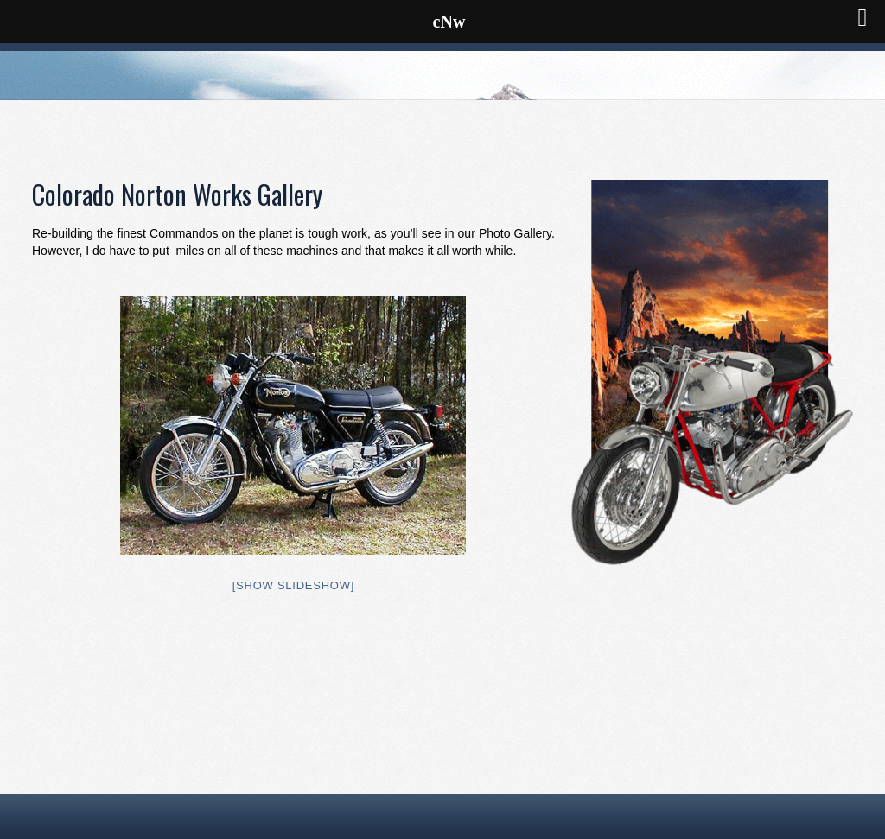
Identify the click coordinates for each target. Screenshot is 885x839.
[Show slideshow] (293, 585)
